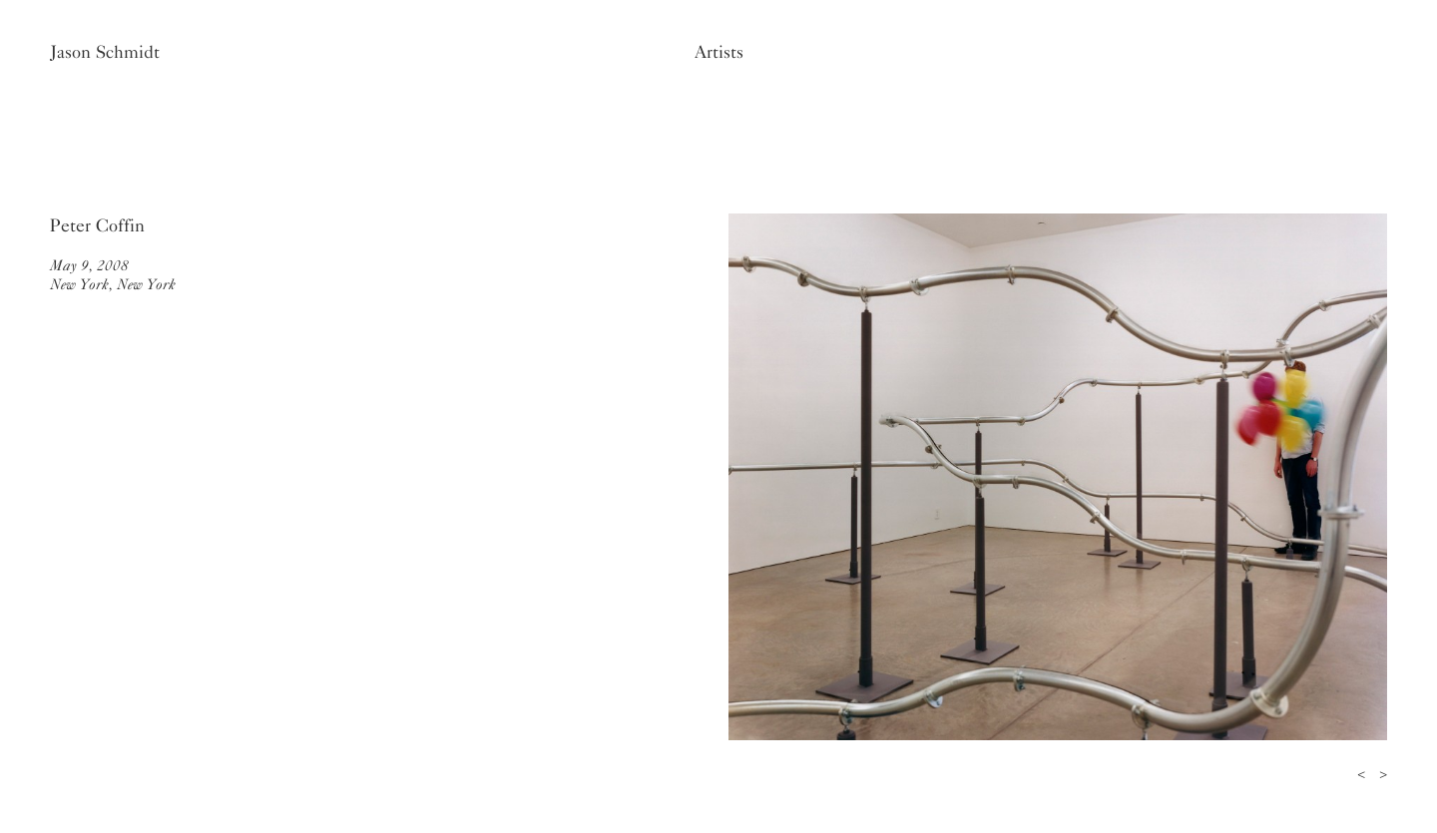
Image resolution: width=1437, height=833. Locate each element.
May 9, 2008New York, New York (113, 274)
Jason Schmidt (105, 52)
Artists (719, 52)
